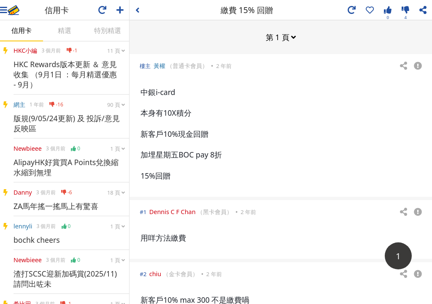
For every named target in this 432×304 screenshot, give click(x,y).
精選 (64, 30)
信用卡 (21, 30)
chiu (155, 273)
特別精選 (107, 30)
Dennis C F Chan (172, 211)
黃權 (159, 65)
